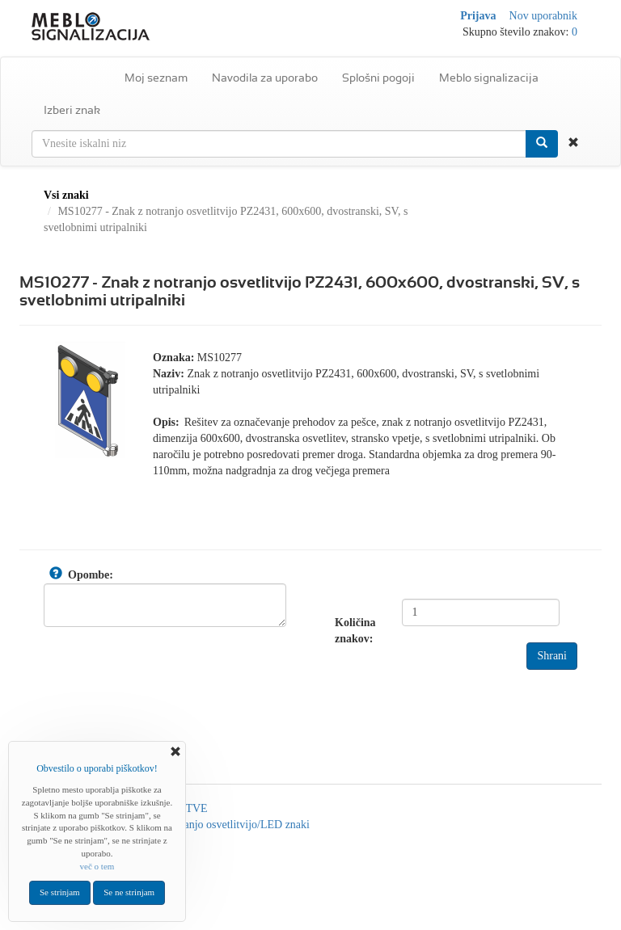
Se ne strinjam (129, 892)
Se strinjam (60, 892)
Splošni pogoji (378, 77)
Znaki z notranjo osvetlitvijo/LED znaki (219, 824)
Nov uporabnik (543, 16)
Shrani (552, 656)
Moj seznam (156, 77)
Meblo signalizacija (489, 77)
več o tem (97, 866)
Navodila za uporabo (265, 77)
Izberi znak (72, 109)
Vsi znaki (66, 195)
